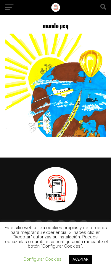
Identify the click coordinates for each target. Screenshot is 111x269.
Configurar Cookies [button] (42, 259)
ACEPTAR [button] (81, 259)
